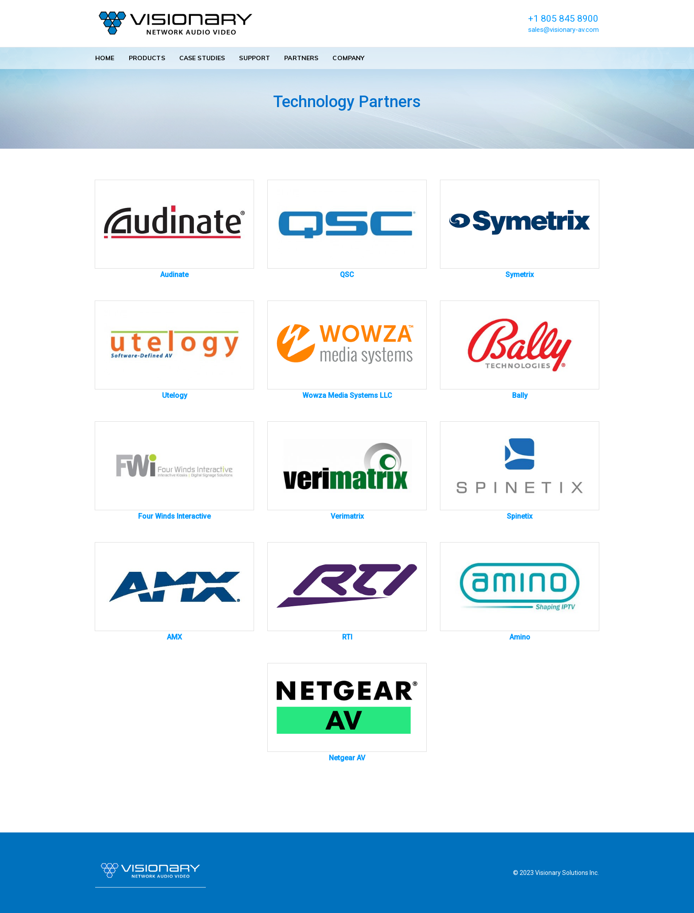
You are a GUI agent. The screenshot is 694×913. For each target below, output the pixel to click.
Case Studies (202, 58)
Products (147, 58)
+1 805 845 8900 (563, 18)
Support (254, 58)
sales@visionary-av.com (563, 30)
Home (105, 58)
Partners (301, 58)
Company (348, 58)
